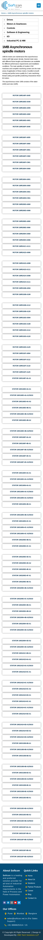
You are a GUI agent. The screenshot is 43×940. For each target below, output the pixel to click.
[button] (39, 5)
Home (3, 13)
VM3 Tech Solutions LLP (28, 935)
